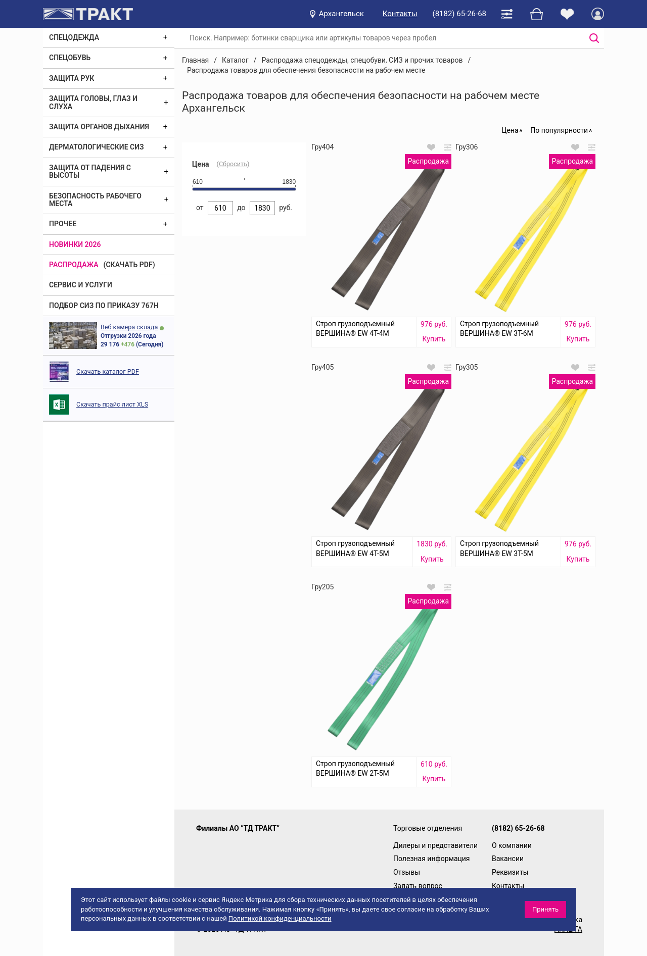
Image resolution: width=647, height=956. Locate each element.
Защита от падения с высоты (90, 171)
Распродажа (74, 265)
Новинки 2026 (75, 244)
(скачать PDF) (129, 265)
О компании (512, 845)
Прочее (62, 224)
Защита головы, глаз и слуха (93, 102)
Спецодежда (74, 37)
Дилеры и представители (435, 845)
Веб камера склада (129, 327)
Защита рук (71, 78)
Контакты (400, 13)
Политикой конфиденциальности (280, 918)
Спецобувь (69, 58)
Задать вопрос (417, 886)
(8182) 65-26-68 (459, 13)
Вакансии (508, 858)
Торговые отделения (427, 828)
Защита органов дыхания (99, 127)
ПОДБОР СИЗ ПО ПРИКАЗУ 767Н (104, 305)
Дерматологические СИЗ (96, 147)
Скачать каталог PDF (107, 371)
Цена (509, 130)
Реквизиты (510, 872)
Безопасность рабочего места (95, 200)
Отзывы (406, 872)
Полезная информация (431, 858)
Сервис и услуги (80, 285)
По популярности (559, 130)
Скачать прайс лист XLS (112, 404)
